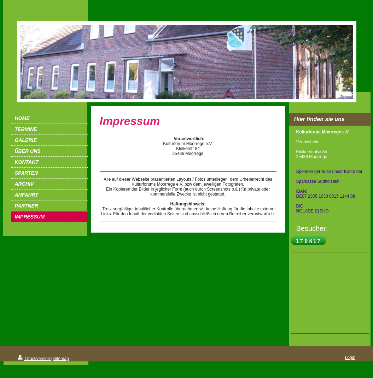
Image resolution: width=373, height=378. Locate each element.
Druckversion (34, 358)
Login (350, 357)
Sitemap (61, 358)
